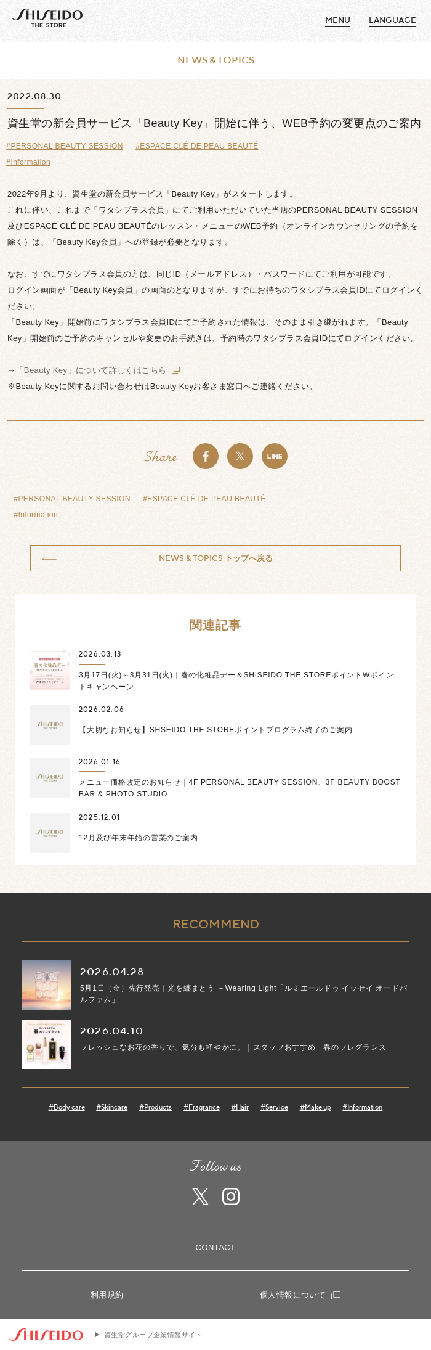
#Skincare (111, 1107)
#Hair (240, 1107)
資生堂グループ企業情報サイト (153, 1334)
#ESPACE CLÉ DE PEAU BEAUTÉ (196, 146)
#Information (28, 162)
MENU (337, 20)
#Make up (315, 1107)
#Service (274, 1107)
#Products (155, 1107)
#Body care (67, 1107)
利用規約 (107, 1294)
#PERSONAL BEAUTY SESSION (64, 146)
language (392, 20)
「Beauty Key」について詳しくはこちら (90, 370)
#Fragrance (201, 1107)
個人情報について (300, 1294)
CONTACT (216, 1247)
